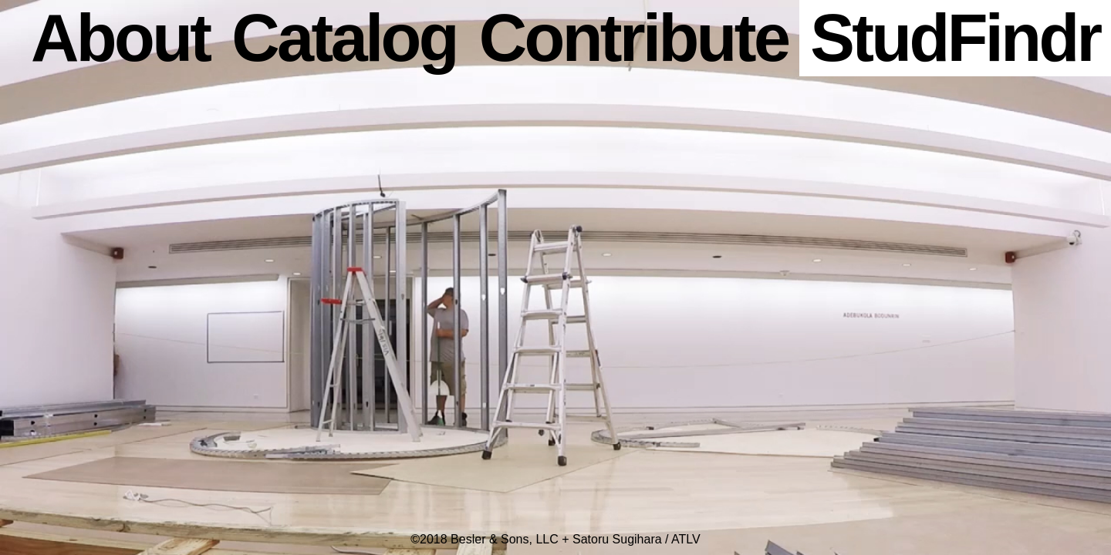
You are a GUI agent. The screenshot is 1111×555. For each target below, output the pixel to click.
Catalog (344, 38)
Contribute (634, 38)
